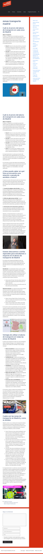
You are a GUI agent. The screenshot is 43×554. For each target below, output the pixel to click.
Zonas (24, 12)
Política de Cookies (38, 551)
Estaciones (19, 12)
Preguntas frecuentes (32, 12)
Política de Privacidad (30, 551)
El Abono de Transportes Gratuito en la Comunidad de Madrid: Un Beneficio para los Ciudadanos (36, 55)
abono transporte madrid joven (10, 504)
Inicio (9, 12)
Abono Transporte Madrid (35, 45)
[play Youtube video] (14, 90)
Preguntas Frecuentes (8, 502)
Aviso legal (35, 48)
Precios (13, 12)
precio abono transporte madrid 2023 (11, 503)
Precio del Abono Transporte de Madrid (36, 72)
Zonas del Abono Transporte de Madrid (36, 80)
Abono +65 (35, 21)
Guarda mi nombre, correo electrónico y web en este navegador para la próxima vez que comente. (14, 538)
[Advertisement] (14, 106)
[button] (38, 12)
